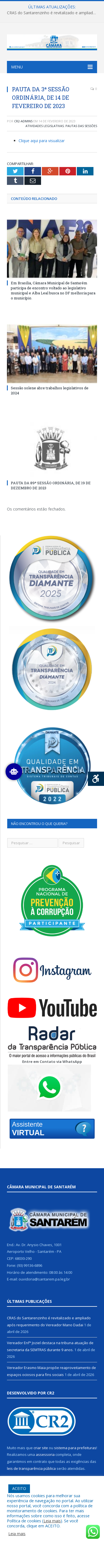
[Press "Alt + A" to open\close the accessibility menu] (96, 779)
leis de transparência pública (31, 1468)
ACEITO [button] (19, 1488)
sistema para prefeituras (75, 1447)
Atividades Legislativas (45, 126)
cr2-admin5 (23, 121)
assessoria (45, 1454)
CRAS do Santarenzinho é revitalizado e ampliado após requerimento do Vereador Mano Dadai (53, 12)
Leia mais (52, 1520)
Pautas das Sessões (81, 126)
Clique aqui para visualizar (42, 140)
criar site (41, 1447)
